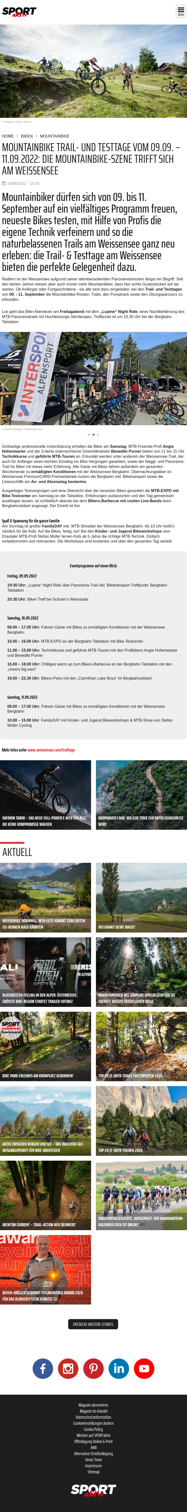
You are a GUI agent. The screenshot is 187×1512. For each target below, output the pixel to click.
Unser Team (93, 1459)
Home (8, 136)
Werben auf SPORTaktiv (94, 1435)
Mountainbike (54, 136)
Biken (27, 136)
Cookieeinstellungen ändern (93, 1423)
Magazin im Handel (93, 1411)
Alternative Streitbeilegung (93, 1453)
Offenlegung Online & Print (93, 1441)
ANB (94, 1447)
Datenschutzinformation (93, 1417)
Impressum (93, 1465)
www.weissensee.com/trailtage (51, 750)
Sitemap (94, 1472)
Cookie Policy (93, 1429)
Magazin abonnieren (93, 1405)
